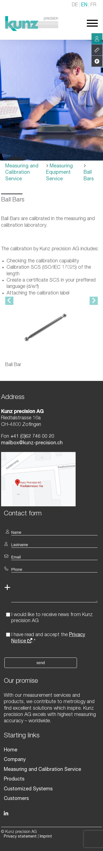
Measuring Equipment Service (59, 173)
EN (84, 5)
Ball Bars (89, 175)
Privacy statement (20, 837)
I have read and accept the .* (48, 638)
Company (15, 759)
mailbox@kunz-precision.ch (32, 443)
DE (75, 5)
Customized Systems (28, 789)
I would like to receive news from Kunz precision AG (52, 618)
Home (10, 750)
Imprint (46, 837)
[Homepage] (31, 29)
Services (97, 49)
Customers (16, 798)
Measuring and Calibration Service (21, 173)
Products (14, 779)
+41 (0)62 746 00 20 (32, 436)
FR (93, 5)
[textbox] (51, 513)
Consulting (97, 38)
